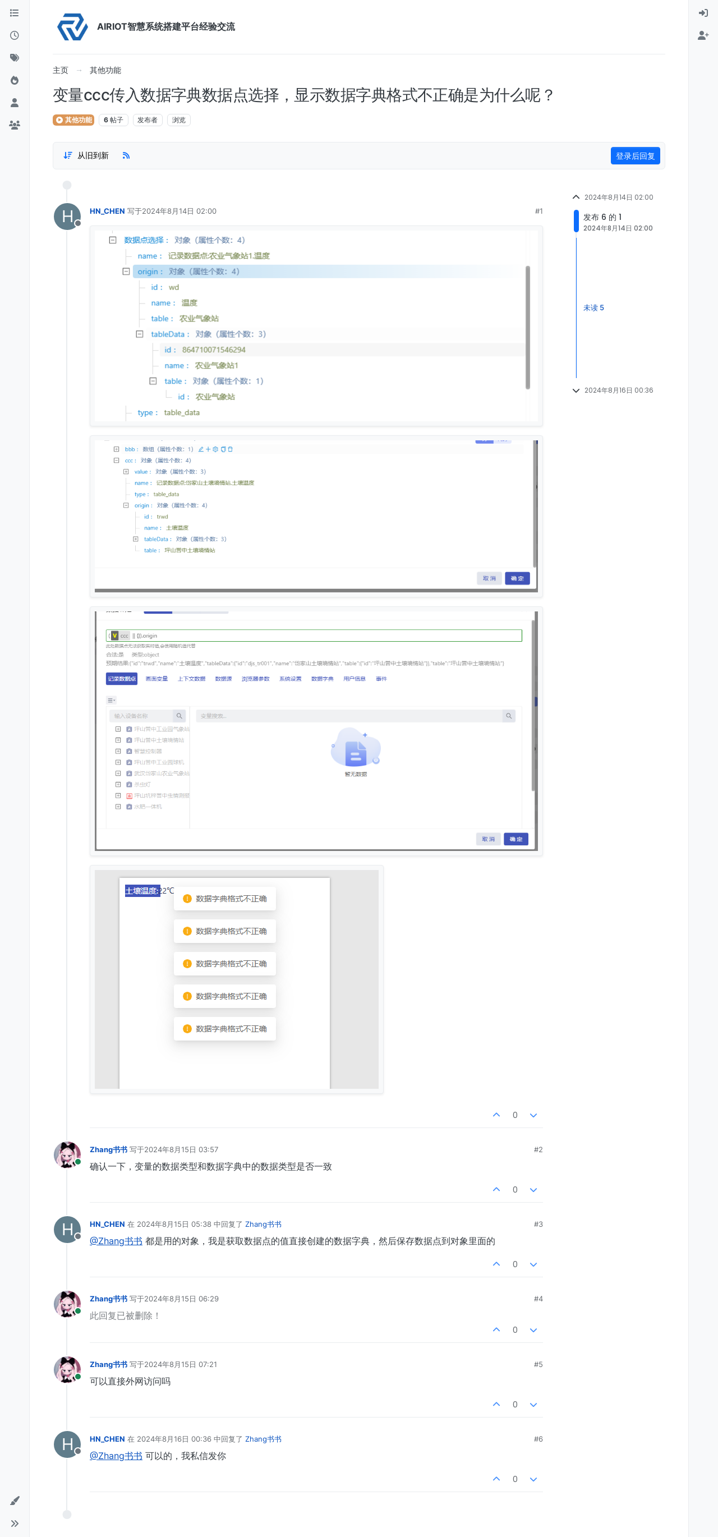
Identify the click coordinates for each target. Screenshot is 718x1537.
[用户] (14, 103)
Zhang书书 (108, 1149)
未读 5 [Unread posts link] (593, 307)
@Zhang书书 (116, 1240)
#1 (539, 210)
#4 (538, 1298)
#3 (538, 1224)
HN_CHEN (107, 210)
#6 (538, 1438)
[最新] (14, 36)
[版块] (14, 13)
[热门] (14, 81)
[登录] (703, 13)
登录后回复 (635, 155)
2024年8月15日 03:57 (181, 1149)
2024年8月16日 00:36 (174, 1438)
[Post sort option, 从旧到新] (86, 155)
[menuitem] (703, 13)
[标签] (14, 58)
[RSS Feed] (126, 155)
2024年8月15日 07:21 (180, 1364)
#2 (538, 1149)
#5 (538, 1364)
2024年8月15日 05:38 (174, 1224)
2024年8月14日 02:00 (179, 210)
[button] (14, 1501)
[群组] (14, 126)
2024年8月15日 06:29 (181, 1298)
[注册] (703, 36)
